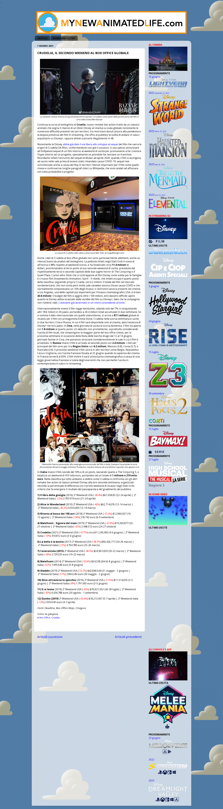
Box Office (44, 617)
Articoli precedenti (128, 637)
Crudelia (55, 617)
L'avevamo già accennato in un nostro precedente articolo (92, 302)
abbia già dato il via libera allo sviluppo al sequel (90, 144)
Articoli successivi (49, 637)
